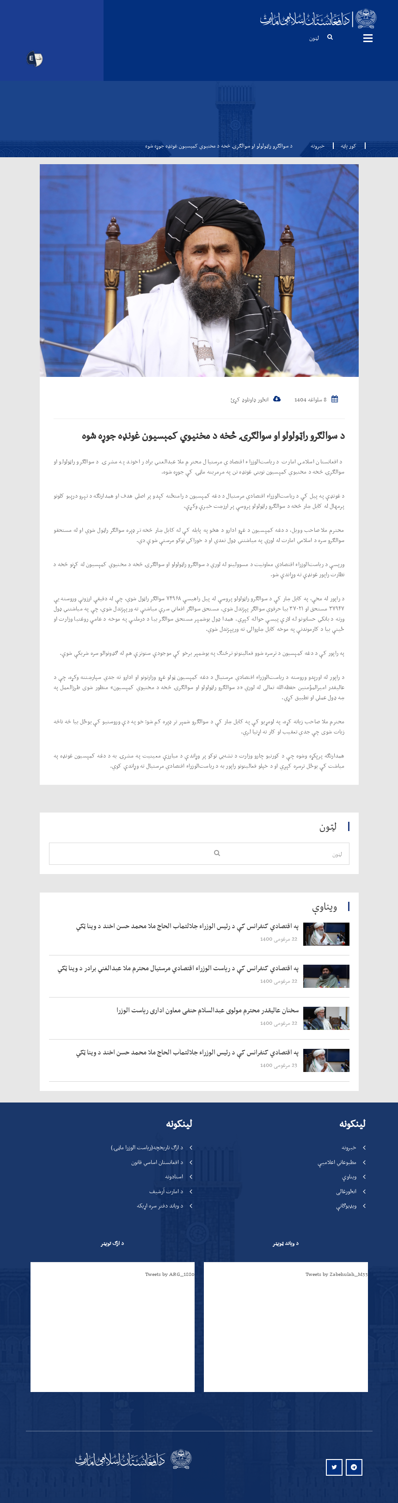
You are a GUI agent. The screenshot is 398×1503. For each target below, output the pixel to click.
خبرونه (318, 145)
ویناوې (349, 1176)
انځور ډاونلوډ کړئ (256, 399)
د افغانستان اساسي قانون (157, 1162)
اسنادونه (174, 1176)
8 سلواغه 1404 (316, 399)
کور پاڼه (345, 145)
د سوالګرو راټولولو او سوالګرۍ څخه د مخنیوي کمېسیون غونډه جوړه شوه (213, 435)
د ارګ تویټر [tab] (112, 1243)
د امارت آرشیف (166, 1191)
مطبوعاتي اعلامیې (337, 1162)
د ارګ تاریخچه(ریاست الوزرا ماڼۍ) (147, 1147)
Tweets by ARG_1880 (170, 1274)
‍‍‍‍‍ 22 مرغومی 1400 (279, 938)
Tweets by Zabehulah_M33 (337, 1274)
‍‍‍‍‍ (179, 926)
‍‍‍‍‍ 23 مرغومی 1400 (279, 1065)
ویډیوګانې (346, 1205)
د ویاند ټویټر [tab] (285, 1243)
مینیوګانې (368, 38)
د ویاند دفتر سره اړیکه (160, 1205)
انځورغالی (346, 1191)
